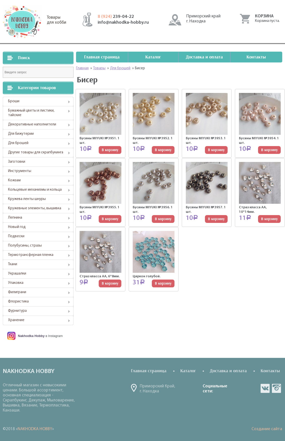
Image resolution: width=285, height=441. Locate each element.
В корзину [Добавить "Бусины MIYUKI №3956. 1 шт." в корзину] (163, 219)
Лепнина (15, 218)
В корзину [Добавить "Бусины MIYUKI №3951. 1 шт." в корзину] (110, 150)
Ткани (12, 264)
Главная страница (102, 57)
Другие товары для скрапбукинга (35, 152)
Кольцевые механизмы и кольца (35, 190)
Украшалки (17, 274)
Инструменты (19, 171)
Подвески (16, 236)
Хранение (16, 320)
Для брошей (18, 143)
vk (265, 388)
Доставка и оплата (204, 57)
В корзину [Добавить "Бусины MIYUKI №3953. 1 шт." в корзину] (216, 150)
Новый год (17, 227)
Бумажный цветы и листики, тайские (31, 113)
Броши (13, 101)
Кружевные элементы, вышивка (34, 208)
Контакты (256, 57)
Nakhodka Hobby (31, 336)
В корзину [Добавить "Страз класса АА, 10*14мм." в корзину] (269, 219)
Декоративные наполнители (32, 124)
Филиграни (17, 292)
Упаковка (15, 283)
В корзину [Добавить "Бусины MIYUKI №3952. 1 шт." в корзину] (163, 150)
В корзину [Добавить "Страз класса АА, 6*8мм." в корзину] (110, 283)
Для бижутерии (21, 134)
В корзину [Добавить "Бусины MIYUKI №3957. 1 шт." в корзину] (216, 219)
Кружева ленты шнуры (27, 199)
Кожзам (14, 180)
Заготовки (16, 162)
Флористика (18, 301)
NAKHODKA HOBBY (35, 429)
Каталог (153, 57)
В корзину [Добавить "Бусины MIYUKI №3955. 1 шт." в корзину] (110, 219)
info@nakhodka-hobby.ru (123, 22)
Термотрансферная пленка (30, 255)
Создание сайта (267, 429)
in (276, 388)
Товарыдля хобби (56, 20)
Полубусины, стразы (25, 246)
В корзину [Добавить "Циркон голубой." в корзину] (163, 283)
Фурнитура (17, 311)
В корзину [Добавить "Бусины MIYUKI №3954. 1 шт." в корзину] (269, 150)
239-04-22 (116, 16)
